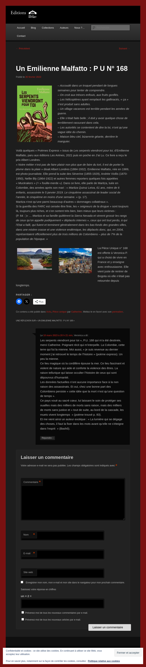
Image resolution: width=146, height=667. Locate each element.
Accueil (21, 27)
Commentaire (32, 482)
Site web (28, 572)
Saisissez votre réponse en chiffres (38, 589)
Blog (33, 27)
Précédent (23, 48)
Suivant (124, 48)
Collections (48, 27)
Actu (48, 311)
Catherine (76, 311)
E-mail (29, 553)
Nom (29, 535)
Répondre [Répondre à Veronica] (47, 438)
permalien (117, 311)
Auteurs (64, 27)
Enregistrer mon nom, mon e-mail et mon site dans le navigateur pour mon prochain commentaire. (75, 582)
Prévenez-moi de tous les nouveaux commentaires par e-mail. (56, 613)
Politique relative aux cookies (104, 661)
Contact (21, 35)
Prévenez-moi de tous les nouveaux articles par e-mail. (53, 619)
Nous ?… (79, 27)
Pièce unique (60, 311)
